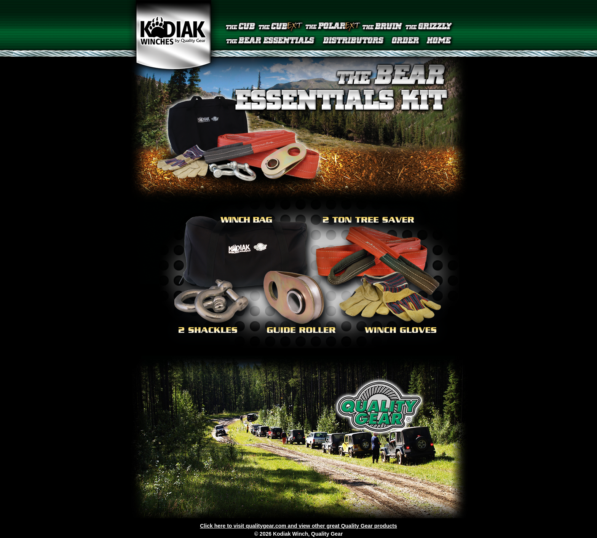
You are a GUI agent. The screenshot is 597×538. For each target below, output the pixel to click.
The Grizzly (430, 26)
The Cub (240, 26)
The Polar (333, 26)
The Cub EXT (280, 26)
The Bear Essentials (271, 41)
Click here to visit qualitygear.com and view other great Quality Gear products (298, 526)
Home (439, 41)
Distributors (353, 41)
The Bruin (383, 26)
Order (405, 41)
